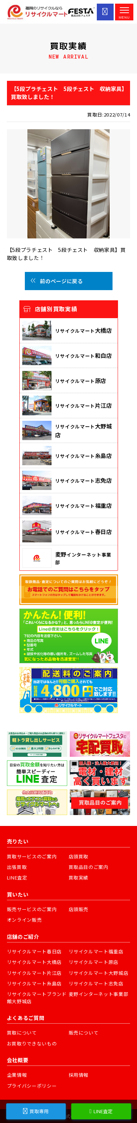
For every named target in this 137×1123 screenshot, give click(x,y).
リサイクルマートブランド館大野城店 (37, 997)
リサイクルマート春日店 (34, 951)
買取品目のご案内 (89, 866)
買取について (22, 1032)
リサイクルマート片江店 (34, 972)
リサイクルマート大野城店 (99, 972)
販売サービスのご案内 (32, 909)
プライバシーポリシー (32, 1085)
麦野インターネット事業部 (99, 993)
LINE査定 (17, 877)
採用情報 (79, 1074)
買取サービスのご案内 (32, 856)
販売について (84, 1032)
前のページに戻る (56, 281)
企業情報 (17, 1074)
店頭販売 (79, 909)
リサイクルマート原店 (94, 961)
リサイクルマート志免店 (96, 983)
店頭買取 (79, 856)
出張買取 (17, 866)
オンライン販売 (24, 919)
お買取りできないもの (32, 1043)
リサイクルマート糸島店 (34, 983)
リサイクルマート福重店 (96, 951)
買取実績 (79, 877)
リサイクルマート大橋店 (34, 961)
